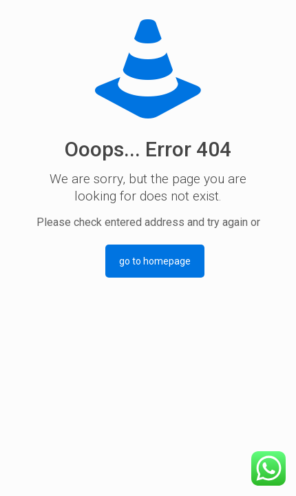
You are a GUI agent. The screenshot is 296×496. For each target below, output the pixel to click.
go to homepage (155, 261)
